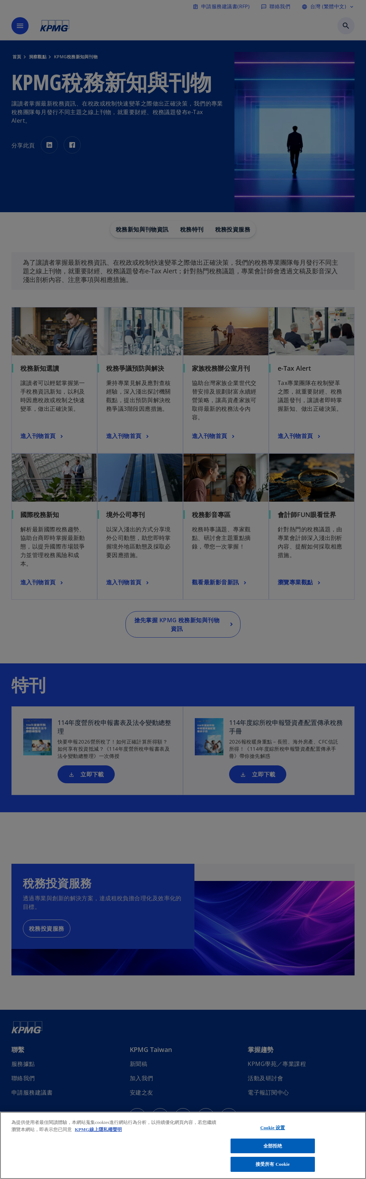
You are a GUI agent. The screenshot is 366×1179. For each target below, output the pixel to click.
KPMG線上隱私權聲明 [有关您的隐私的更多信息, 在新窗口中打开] (98, 1129)
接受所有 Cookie (273, 1164)
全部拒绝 (272, 1146)
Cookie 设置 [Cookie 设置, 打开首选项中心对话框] (272, 1127)
